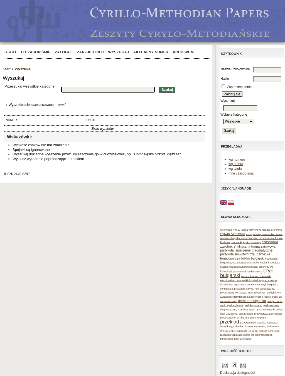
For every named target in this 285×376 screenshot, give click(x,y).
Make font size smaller (225, 365)
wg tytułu (235, 169)
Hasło (224, 79)
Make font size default (234, 365)
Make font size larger (243, 365)
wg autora (236, 164)
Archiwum (183, 52)
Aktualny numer (150, 52)
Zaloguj (64, 52)
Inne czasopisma (241, 173)
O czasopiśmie (36, 52)
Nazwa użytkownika (235, 69)
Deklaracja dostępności (237, 373)
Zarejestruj (90, 52)
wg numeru (237, 159)
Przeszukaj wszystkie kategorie (29, 86)
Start (10, 52)
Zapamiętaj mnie (239, 87)
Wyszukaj (118, 52)
